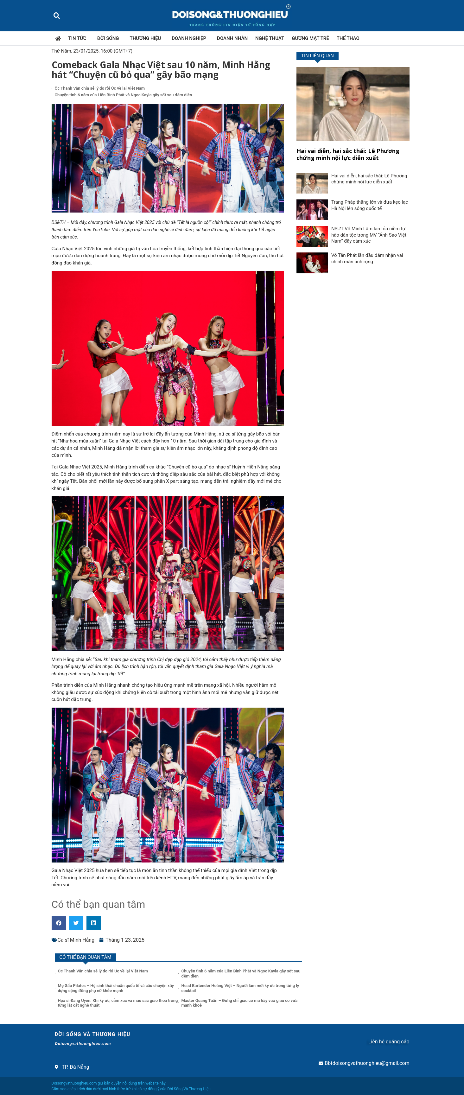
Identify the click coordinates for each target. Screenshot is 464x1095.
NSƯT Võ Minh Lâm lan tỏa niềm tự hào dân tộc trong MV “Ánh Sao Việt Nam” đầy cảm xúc (368, 235)
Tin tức (79, 38)
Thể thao (348, 38)
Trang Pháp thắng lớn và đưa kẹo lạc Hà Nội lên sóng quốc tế (369, 205)
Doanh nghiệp (190, 38)
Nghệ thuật (269, 38)
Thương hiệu (147, 38)
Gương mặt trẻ (310, 38)
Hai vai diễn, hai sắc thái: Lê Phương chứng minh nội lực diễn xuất (347, 154)
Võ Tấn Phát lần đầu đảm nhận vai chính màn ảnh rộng (367, 258)
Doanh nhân (232, 38)
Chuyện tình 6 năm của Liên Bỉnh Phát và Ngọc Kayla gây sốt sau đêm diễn (123, 94)
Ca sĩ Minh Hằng (76, 940)
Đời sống (109, 38)
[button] (57, 15)
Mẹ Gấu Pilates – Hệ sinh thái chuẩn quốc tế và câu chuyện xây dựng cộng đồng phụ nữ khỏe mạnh (116, 988)
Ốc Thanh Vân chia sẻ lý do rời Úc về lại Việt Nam (100, 88)
